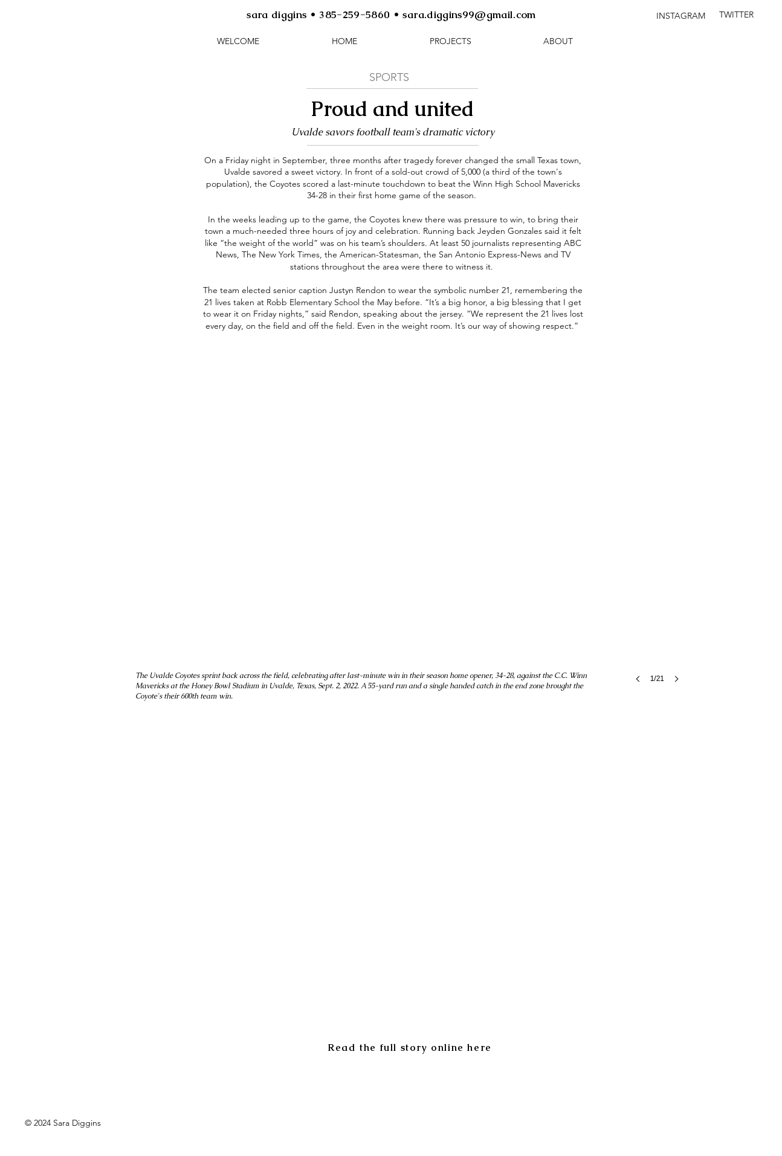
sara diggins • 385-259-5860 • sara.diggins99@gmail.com (391, 14)
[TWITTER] (736, 15)
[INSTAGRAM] (680, 16)
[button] (450, 41)
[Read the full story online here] (411, 1047)
